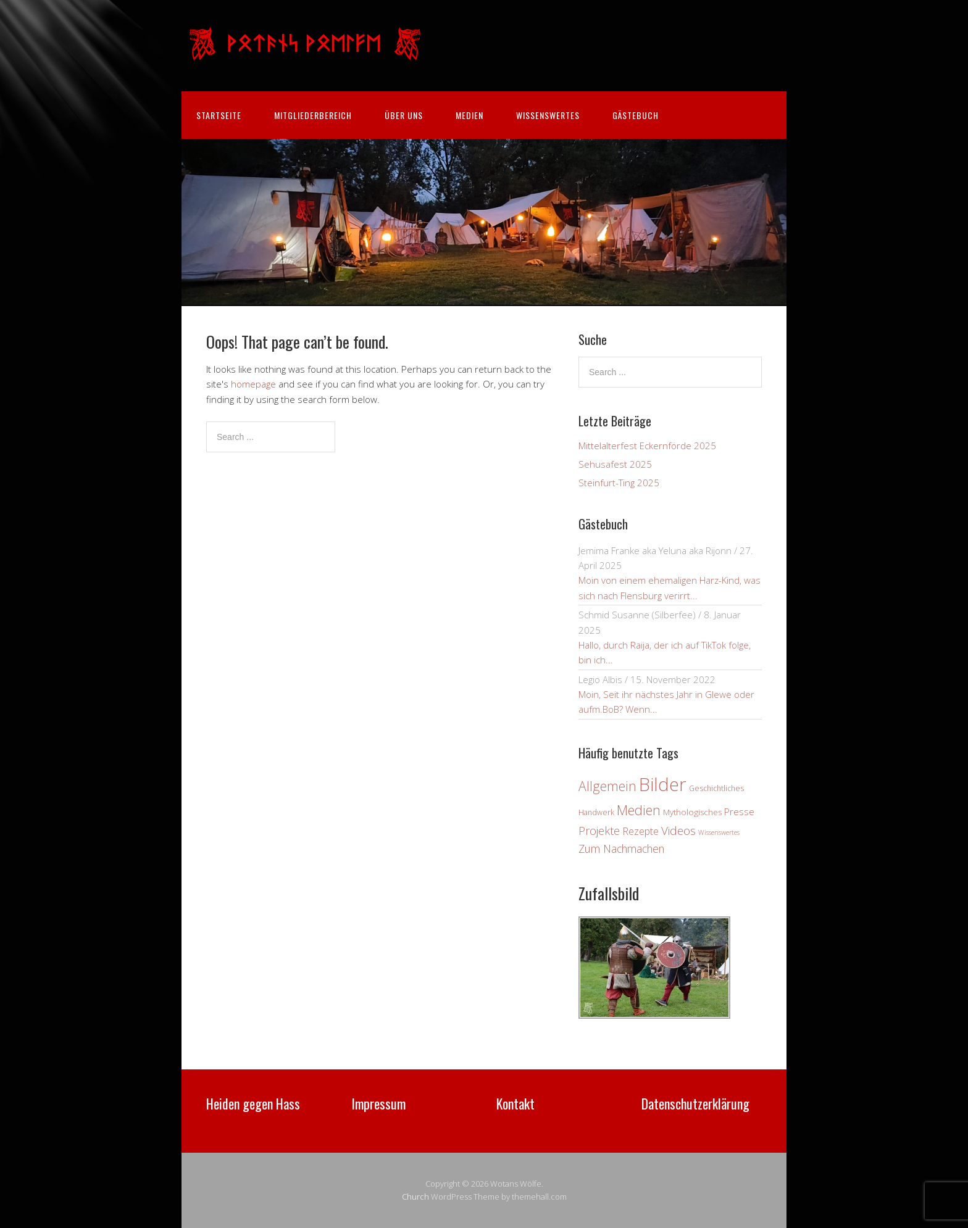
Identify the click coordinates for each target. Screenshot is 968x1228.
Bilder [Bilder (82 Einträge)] (662, 784)
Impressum (378, 1103)
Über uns (404, 115)
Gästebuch (635, 115)
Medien (469, 115)
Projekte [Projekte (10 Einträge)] (599, 830)
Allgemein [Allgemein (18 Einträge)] (607, 786)
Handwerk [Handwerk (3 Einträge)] (596, 812)
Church (415, 1196)
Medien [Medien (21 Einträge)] (639, 810)
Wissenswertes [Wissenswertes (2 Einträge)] (719, 832)
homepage (253, 384)
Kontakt (515, 1103)
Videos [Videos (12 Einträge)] (678, 831)
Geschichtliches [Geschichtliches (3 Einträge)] (716, 788)
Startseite (218, 115)
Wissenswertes (548, 115)
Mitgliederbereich (313, 115)
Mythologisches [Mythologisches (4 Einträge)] (692, 812)
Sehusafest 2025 (615, 464)
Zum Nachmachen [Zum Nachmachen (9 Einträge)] (621, 848)
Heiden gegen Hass (253, 1103)
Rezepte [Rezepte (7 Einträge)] (640, 831)
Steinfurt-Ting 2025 (618, 482)
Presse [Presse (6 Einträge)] (739, 811)
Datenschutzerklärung (695, 1103)
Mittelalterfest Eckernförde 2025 (647, 445)
